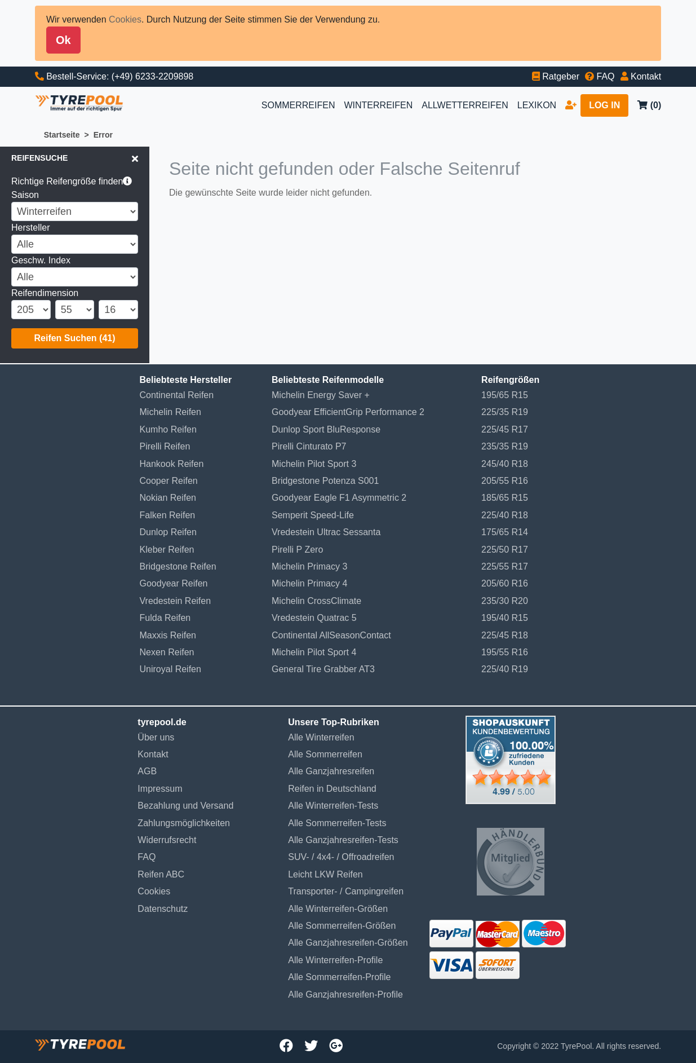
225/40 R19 (504, 669)
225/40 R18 (504, 515)
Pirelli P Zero (297, 549)
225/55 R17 (504, 566)
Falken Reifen (168, 515)
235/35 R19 (504, 446)
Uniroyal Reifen (170, 669)
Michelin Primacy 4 (309, 583)
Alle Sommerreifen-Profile (339, 977)
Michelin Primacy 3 (309, 566)
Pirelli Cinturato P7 (309, 446)
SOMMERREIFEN (298, 105)
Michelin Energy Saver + (321, 395)
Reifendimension (44, 293)
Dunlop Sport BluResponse (326, 429)
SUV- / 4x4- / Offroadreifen (341, 857)
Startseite (62, 134)
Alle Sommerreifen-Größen (342, 925)
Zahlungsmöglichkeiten (184, 823)
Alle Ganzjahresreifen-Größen (348, 942)
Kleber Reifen (167, 549)
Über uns (156, 737)
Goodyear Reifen (174, 583)
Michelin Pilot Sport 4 (314, 652)
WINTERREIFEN (378, 105)
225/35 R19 (504, 412)
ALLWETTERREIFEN (465, 105)
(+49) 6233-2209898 (152, 76)
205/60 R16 (504, 583)
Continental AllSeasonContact (331, 635)
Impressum (160, 788)
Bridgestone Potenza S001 (325, 481)
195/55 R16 (504, 652)
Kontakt (153, 754)
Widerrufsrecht (167, 840)
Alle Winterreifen (321, 737)
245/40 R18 (504, 464)
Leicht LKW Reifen (325, 874)
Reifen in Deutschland (332, 788)
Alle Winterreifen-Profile (335, 960)
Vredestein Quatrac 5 (314, 618)
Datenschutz (163, 909)
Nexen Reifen (167, 652)
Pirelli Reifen (165, 446)
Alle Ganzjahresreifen (331, 771)
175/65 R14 (504, 532)
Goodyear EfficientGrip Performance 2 (348, 412)
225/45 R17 (504, 429)
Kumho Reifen (168, 429)
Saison (25, 195)
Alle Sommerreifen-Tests (337, 823)
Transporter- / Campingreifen (346, 891)
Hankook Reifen (172, 464)
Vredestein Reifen (175, 601)
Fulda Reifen (165, 618)
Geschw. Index (40, 260)
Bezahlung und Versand (185, 805)
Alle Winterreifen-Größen (338, 909)
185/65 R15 (504, 497)
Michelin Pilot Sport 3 (314, 464)
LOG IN (604, 105)
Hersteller (30, 227)
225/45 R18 (504, 635)
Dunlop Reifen (168, 532)
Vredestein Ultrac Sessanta (326, 532)
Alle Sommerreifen (325, 754)
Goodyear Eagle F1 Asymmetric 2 (339, 497)
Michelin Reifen (170, 412)
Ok (63, 40)
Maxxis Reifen (168, 635)
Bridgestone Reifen (178, 566)
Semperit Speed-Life (313, 515)
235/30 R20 (504, 601)
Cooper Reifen (169, 481)
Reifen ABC (161, 874)
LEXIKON (536, 105)
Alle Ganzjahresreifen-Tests (343, 840)
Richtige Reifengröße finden (71, 181)
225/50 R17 (504, 549)
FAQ (147, 857)
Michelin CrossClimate (316, 601)
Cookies (125, 19)
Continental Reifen (177, 395)
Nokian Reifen (168, 497)
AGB (147, 771)
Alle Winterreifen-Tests (333, 805)
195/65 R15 (504, 395)
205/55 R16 (504, 481)
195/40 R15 (504, 618)
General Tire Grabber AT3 (323, 669)
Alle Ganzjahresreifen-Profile (345, 994)
